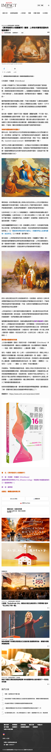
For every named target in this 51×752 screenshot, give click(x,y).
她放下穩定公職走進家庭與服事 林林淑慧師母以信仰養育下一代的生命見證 (25, 680)
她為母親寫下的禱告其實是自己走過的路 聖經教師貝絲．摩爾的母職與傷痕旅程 (25, 642)
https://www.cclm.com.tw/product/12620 (24, 394)
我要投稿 (23, 725)
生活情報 (45, 13)
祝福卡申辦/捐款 (8, 729)
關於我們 (6, 725)
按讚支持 (37, 499)
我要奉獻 (10, 512)
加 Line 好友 (12, 499)
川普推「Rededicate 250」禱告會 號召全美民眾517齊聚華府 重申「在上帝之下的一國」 (25, 604)
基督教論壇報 (14, 13)
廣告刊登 (31, 725)
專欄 (29, 13)
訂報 (39, 5)
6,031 (8, 72)
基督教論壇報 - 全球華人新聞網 (9, 5)
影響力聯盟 (37, 13)
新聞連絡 (14, 725)
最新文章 (4, 13)
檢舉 (48, 32)
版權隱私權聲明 (25, 727)
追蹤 (22, 32)
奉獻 (42, 5)
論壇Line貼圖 (6, 738)
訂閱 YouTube (25, 503)
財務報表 (35, 727)
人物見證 (23, 13)
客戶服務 (6, 727)
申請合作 (39, 725)
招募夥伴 (14, 727)
